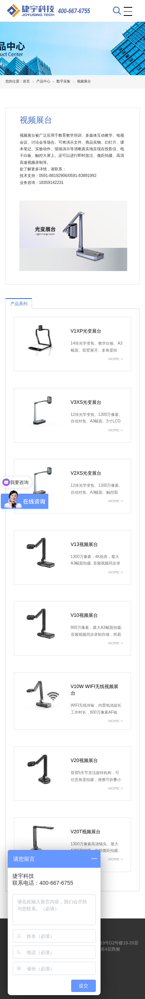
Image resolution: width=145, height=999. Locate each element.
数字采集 (63, 81)
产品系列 (18, 303)
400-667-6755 (74, 11)
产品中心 (43, 81)
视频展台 (84, 81)
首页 (26, 81)
